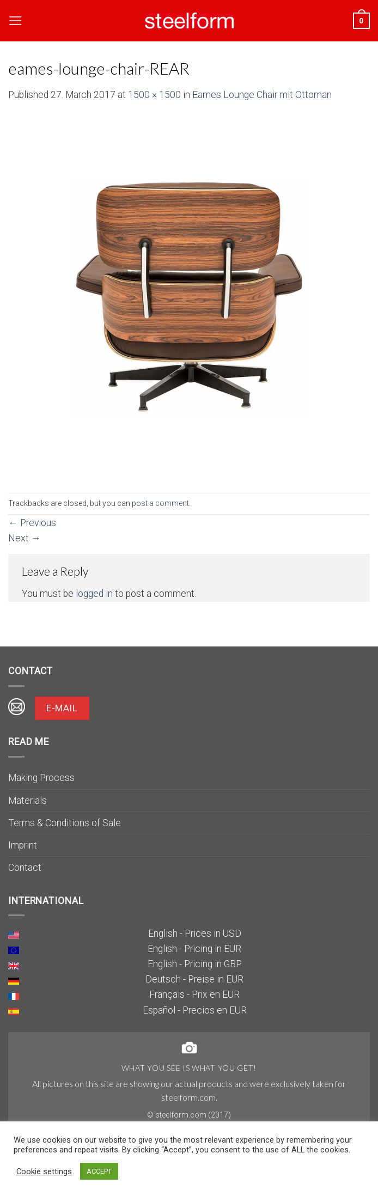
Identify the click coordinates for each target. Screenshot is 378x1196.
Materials (27, 800)
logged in (94, 593)
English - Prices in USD (194, 933)
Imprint (22, 845)
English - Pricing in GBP (195, 964)
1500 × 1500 (154, 94)
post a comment (160, 503)
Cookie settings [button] (44, 1171)
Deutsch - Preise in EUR (194, 979)
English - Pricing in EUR (194, 948)
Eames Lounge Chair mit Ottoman (262, 94)
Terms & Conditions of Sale (64, 822)
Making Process (41, 777)
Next (24, 538)
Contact (24, 867)
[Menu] (15, 21)
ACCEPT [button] (99, 1171)
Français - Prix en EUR (194, 994)
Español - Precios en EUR (195, 1010)
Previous (32, 522)
